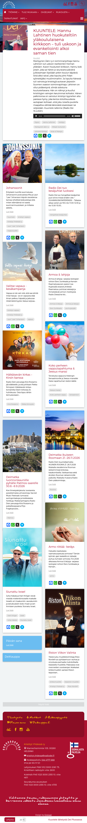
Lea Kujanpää (70, 308)
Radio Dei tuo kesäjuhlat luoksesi (61, 189)
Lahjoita (10, 819)
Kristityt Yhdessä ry (14, 222)
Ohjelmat (47, 12)
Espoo (37, 122)
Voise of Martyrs (56, 131)
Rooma (53, 489)
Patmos (10, 518)
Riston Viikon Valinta (62, 652)
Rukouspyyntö (56, 717)
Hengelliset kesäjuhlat (58, 215)
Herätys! (62, 122)
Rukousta (62, 12)
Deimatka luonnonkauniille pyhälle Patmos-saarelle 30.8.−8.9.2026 (22, 481)
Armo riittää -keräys (61, 546)
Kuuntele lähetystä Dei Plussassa (65, 819)
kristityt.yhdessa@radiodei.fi (40, 755)
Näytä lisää (43, 704)
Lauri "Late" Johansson (15, 226)
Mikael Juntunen (58, 127)
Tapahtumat (11, 18)
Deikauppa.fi (40, 722)
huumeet (11, 217)
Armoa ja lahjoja (72, 304)
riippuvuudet (12, 231)
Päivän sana (16, 722)
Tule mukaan (30, 12)
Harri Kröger (12, 615)
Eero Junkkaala (56, 308)
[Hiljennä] (73, 116)
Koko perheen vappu (58, 395)
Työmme (13, 12)
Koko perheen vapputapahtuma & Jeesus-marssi (62, 368)
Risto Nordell (73, 686)
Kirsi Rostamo (12, 404)
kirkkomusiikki (55, 682)
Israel (22, 615)
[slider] (54, 116)
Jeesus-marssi (55, 390)
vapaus (30, 319)
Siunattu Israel (15, 591)
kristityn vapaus (24, 217)
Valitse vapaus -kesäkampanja (16, 287)
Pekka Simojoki (28, 404)
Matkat (34, 717)
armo (52, 576)
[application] (57, 116)
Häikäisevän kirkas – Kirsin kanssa (19, 376)
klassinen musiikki (72, 682)
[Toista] (36, 116)
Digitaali (48, 815)
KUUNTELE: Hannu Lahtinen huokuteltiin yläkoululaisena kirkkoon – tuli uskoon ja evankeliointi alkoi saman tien (57, 41)
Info (23, 18)
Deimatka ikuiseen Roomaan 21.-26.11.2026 (64, 456)
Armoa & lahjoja (59, 274)
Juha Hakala (12, 620)
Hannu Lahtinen (49, 122)
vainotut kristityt (41, 131)
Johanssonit (14, 187)
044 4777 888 (48, 760)
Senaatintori (74, 395)
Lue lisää (9, 212)
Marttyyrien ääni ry (42, 127)
